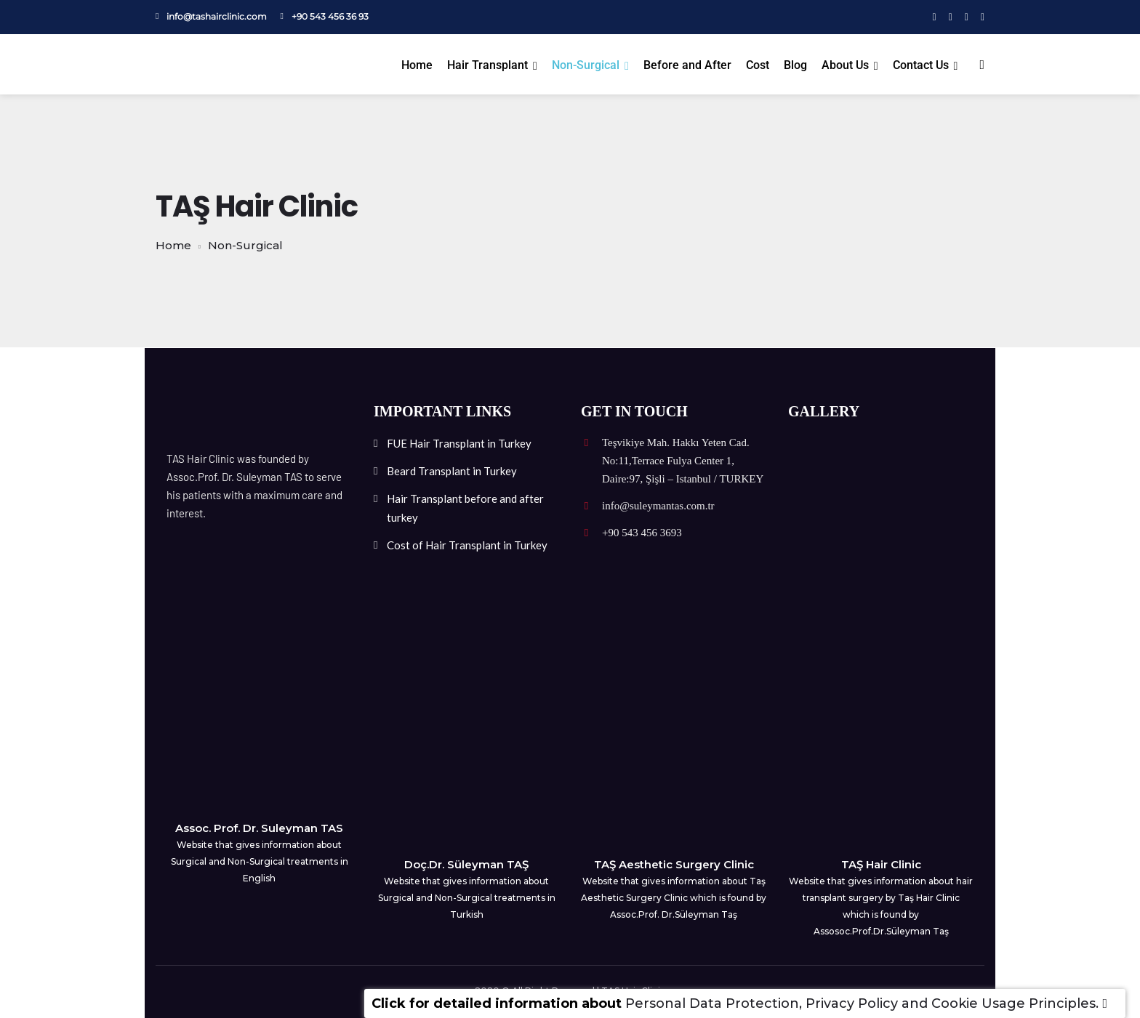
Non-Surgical (585, 65)
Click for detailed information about (497, 1003)
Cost (757, 65)
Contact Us (921, 65)
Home (417, 65)
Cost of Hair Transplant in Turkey (467, 545)
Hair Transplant (487, 65)
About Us (845, 65)
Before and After (687, 65)
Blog (795, 65)
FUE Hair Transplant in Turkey (459, 443)
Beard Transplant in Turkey (452, 470)
